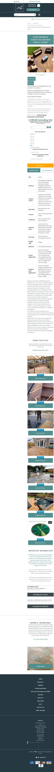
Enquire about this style (40, 350)
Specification (33, 170)
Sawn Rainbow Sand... (40, 378)
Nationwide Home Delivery (40, 19)
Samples (40, 685)
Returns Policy (40, 730)
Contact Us (40, 707)
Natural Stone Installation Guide (39, 600)
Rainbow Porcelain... (40, 460)
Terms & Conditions (40, 726)
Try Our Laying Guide (40, 639)
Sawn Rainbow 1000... (40, 406)
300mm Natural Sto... (40, 542)
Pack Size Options (40, 132)
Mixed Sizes (31, 79)
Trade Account (34, 1)
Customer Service (40, 723)
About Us (40, 698)
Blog (40, 704)
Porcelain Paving (40, 688)
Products (40, 682)
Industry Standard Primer (40, 149)
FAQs (40, 724)
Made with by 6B (34, 752)
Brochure (40, 701)
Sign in (16, 1)
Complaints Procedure (40, 727)
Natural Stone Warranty (36, 588)
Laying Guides (40, 666)
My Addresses (40, 736)
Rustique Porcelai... (40, 488)
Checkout (40, 739)
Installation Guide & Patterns (40, 691)
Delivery (40, 695)
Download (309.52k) (40, 606)
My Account (40, 734)
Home (40, 679)
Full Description (47, 170)
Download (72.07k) (40, 595)
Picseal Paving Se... (40, 433)
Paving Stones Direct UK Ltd (36, 742)
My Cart (40, 737)
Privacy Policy (40, 728)
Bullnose (30, 83)
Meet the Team (40, 710)
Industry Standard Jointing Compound (40, 155)
